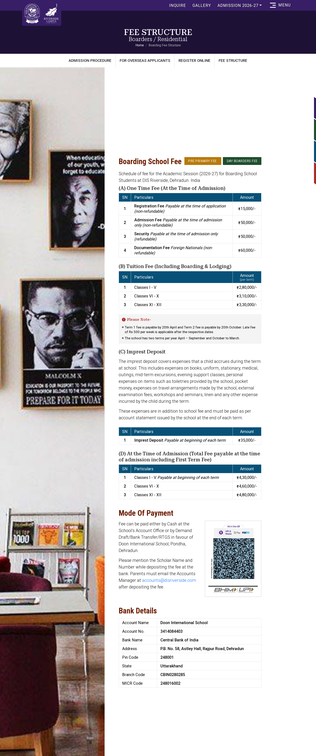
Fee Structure (233, 60)
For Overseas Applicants (145, 60)
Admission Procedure (90, 60)
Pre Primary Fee (202, 161)
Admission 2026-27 (235, 5)
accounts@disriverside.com (169, 580)
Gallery (199, 5)
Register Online (194, 60)
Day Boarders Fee (242, 161)
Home (139, 45)
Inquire (175, 5)
